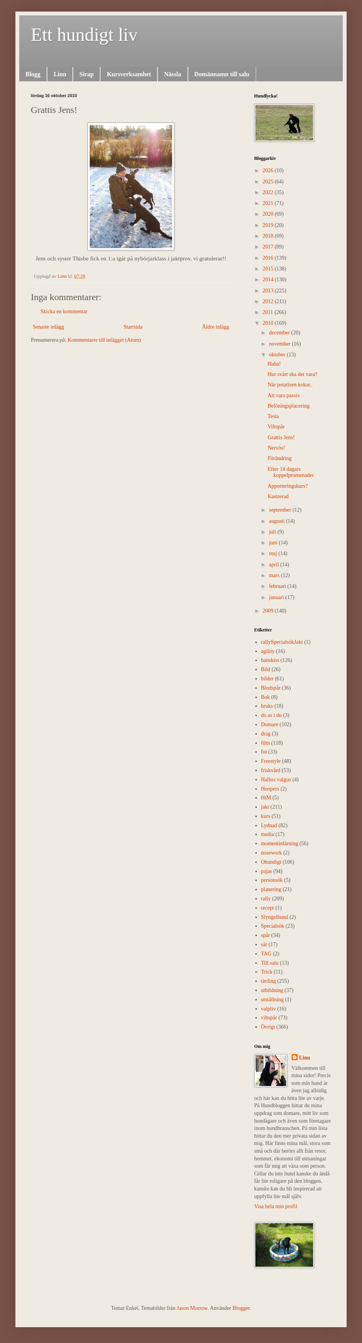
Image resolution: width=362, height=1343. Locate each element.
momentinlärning (279, 843)
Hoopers (270, 789)
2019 (269, 225)
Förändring (280, 458)
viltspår (269, 1018)
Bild (265, 669)
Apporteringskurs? (288, 486)
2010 (269, 323)
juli (273, 532)
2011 (269, 312)
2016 (269, 258)
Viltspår (276, 427)
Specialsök (273, 926)
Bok (265, 697)
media (267, 834)
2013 (269, 291)
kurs (265, 816)
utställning (272, 999)
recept (267, 908)
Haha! (274, 364)
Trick (267, 972)
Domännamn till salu (222, 74)
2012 (269, 301)
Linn (60, 74)
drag (266, 734)
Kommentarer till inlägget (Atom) (104, 340)
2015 (269, 269)
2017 (269, 247)
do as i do (271, 715)
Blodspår (271, 688)
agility (268, 651)
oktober (278, 355)
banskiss (270, 660)
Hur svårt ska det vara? (292, 374)
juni (273, 543)
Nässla (172, 74)
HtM (266, 798)
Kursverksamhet (129, 74)
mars (275, 575)
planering (271, 889)
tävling (268, 981)
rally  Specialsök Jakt (282, 642)
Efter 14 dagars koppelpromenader (291, 472)
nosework (271, 853)
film (265, 743)
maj (273, 553)
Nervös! (276, 448)
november (280, 344)
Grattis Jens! (281, 437)
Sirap (86, 74)
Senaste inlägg (48, 327)
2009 (269, 611)
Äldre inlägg (215, 327)
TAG (266, 954)
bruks (267, 706)
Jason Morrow (192, 1308)
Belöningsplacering (289, 406)
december (280, 333)
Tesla (273, 416)
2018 (269, 236)
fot (264, 752)
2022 (269, 192)
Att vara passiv (284, 395)
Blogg (32, 74)
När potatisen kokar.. (290, 385)
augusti (277, 521)
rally (266, 898)
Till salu (270, 963)
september (280, 510)
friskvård (271, 770)
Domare (269, 724)
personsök (272, 880)
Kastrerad (278, 496)
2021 (269, 203)
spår (265, 935)
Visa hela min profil (275, 1206)
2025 (269, 182)
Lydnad (269, 825)
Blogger (241, 1308)
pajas (266, 871)
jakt (265, 807)
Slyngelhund (274, 917)
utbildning (272, 990)
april (274, 564)
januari (277, 597)
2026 (269, 170)
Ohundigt (271, 862)
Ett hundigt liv (84, 34)
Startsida (133, 327)
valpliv (268, 1009)
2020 (269, 214)
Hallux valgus (276, 779)
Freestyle (271, 761)
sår (264, 944)
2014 (269, 279)
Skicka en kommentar (63, 311)
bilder (267, 679)
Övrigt (268, 1027)
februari (278, 586)
